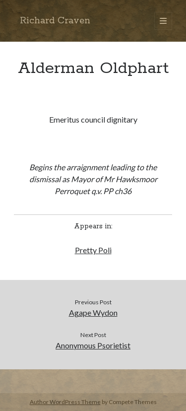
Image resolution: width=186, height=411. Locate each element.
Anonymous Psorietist (93, 345)
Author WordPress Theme (65, 402)
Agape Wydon (93, 312)
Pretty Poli (93, 250)
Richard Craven (55, 21)
